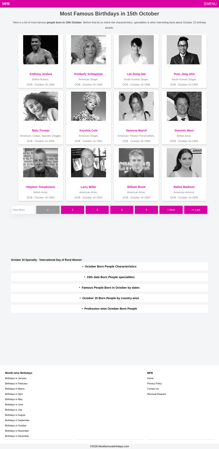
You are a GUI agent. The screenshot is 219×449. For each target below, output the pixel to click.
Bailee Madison (184, 187)
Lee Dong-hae (136, 74)
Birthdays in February (16, 383)
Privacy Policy (154, 383)
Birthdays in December (17, 436)
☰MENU (210, 4)
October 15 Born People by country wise (110, 298)
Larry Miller (88, 187)
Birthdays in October (16, 425)
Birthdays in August (15, 415)
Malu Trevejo (40, 130)
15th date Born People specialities (111, 277)
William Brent (136, 187)
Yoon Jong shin (184, 74)
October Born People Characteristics (110, 266)
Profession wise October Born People (110, 308)
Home (150, 378)
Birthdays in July (13, 409)
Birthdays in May (14, 399)
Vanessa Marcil (136, 130)
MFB (6, 4)
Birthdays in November (17, 430)
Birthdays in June (14, 404)
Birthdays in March (15, 388)
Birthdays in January (16, 378)
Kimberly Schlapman (88, 74)
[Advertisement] (98, 235)
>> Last (195, 209)
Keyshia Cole (89, 130)
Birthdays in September (17, 420)
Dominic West (184, 130)
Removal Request (156, 394)
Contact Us (153, 388)
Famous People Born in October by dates (110, 287)
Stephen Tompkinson (40, 187)
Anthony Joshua (40, 74)
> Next (171, 209)
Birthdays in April (14, 394)
